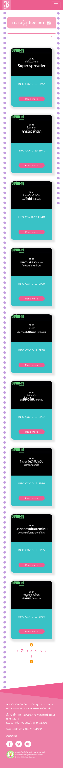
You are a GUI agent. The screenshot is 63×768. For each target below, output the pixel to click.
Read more (31, 99)
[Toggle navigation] (56, 4)
